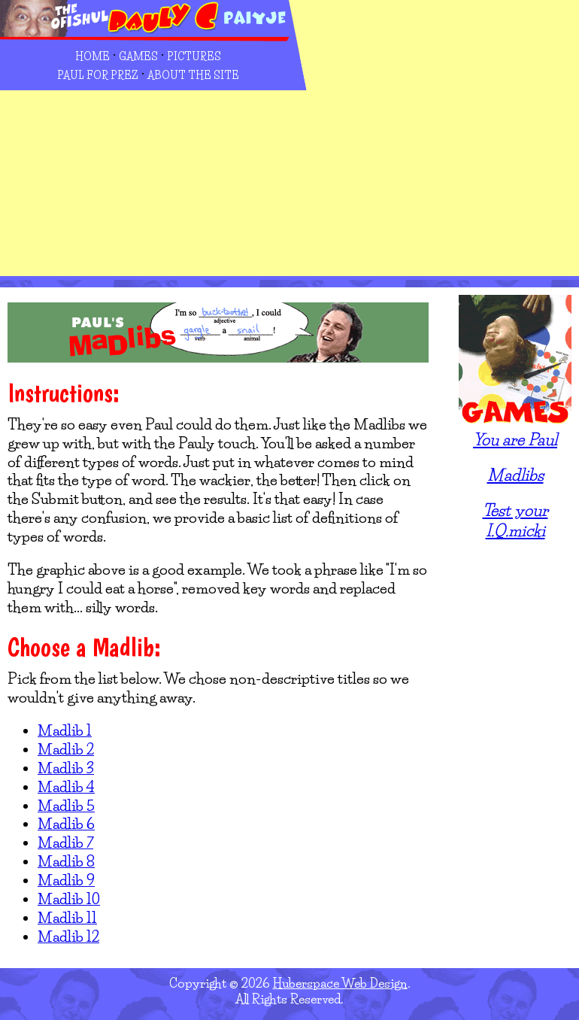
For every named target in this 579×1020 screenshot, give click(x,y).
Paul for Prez (97, 75)
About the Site (193, 75)
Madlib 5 (66, 806)
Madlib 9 (66, 880)
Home (92, 56)
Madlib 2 (66, 749)
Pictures (194, 56)
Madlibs (515, 474)
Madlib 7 (65, 842)
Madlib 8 (66, 861)
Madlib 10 (69, 899)
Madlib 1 (65, 730)
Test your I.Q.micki (515, 520)
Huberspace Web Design (340, 983)
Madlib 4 (66, 787)
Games (138, 56)
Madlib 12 (68, 936)
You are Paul (515, 439)
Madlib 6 (66, 824)
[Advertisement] (430, 158)
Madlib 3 (66, 768)
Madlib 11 (67, 918)
